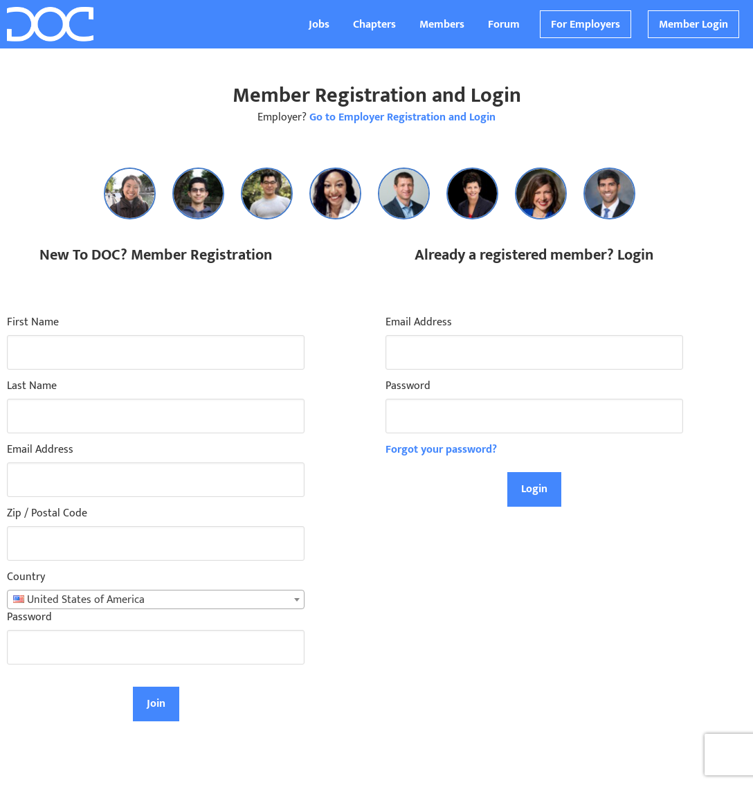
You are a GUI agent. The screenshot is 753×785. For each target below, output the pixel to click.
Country (26, 577)
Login (534, 489)
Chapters (374, 24)
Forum (504, 24)
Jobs (319, 24)
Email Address (40, 450)
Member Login (693, 24)
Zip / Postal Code (47, 513)
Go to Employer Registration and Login (402, 117)
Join (156, 703)
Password (29, 617)
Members (441, 24)
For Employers (585, 24)
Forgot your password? (441, 449)
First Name (33, 322)
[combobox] (156, 599)
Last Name (32, 386)
